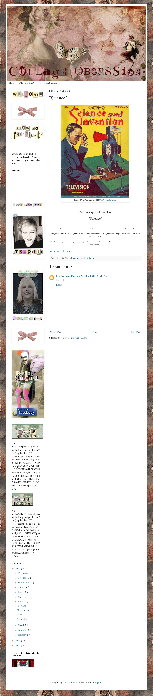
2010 (18, 646)
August (22, 587)
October (22, 578)
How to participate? (48, 83)
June (20, 592)
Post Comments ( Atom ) (75, 338)
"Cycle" (20, 615)
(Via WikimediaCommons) (107, 200)
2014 (18, 641)
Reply (59, 285)
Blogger (97, 683)
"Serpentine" (23, 610)
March (21, 625)
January (22, 635)
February (23, 630)
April (21, 602)
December (23, 573)
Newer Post (56, 332)
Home (12, 83)
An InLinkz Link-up (60, 251)
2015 (18, 569)
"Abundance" (24, 619)
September (24, 583)
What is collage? (26, 83)
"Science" (22, 606)
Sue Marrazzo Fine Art (68, 276)
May (20, 597)
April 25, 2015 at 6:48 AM (94, 276)
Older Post (135, 332)
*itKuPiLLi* (73, 683)
